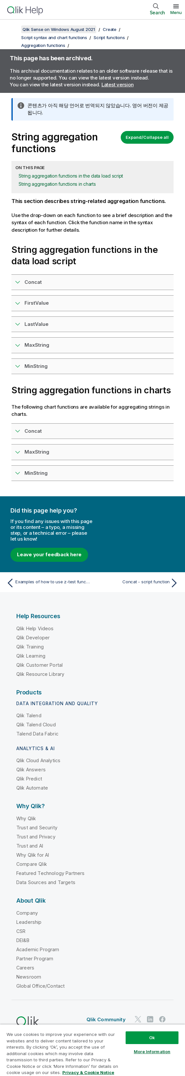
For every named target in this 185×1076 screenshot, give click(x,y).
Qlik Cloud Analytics (38, 760)
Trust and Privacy (35, 836)
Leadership (29, 922)
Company (27, 913)
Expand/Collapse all (147, 137)
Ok (152, 1037)
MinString (36, 366)
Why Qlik (26, 818)
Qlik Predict (29, 778)
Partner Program (34, 958)
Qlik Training (30, 646)
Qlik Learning (30, 656)
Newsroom (28, 977)
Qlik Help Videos (35, 628)
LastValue (36, 324)
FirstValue (36, 303)
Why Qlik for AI (32, 855)
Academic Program (37, 949)
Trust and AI (29, 846)
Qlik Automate (32, 788)
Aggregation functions (43, 45)
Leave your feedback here (49, 554)
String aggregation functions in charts (57, 184)
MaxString (36, 345)
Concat (33, 282)
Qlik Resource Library (40, 674)
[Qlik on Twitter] (138, 1019)
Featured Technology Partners (50, 873)
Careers (25, 967)
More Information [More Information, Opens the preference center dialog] (152, 1051)
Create (109, 29)
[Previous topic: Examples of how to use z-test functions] (48, 583)
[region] (92, 1050)
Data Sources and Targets (45, 882)
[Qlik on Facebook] (162, 1019)
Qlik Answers (31, 769)
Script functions (109, 37)
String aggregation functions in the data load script (71, 176)
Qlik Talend (28, 715)
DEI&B (22, 940)
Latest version (117, 84)
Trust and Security (36, 827)
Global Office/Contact (40, 986)
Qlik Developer (33, 637)
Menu (176, 12)
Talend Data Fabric (37, 733)
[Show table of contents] (13, 29)
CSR (20, 931)
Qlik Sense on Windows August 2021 (59, 29)
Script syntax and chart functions (54, 37)
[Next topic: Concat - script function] (137, 583)
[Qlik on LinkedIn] (150, 1019)
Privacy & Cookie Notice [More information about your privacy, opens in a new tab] (88, 1072)
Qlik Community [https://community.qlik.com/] (106, 1019)
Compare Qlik (31, 864)
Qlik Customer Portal (39, 665)
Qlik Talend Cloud (36, 724)
